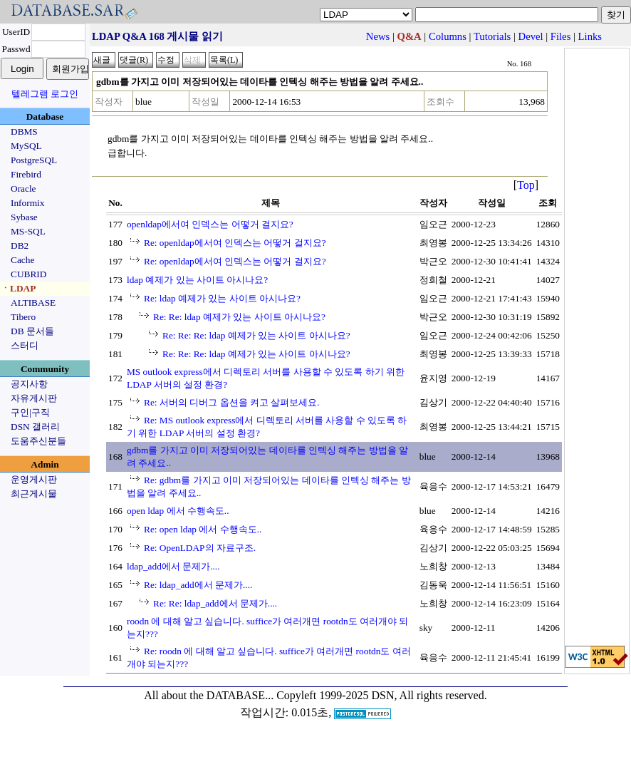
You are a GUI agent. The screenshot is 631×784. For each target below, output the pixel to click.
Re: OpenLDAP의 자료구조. (200, 547)
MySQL (26, 145)
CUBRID (28, 274)
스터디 (24, 345)
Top (526, 185)
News (378, 36)
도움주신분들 (38, 440)
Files (561, 36)
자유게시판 (34, 398)
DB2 (19, 245)
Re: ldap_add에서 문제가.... (198, 584)
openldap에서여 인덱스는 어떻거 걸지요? (210, 224)
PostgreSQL (34, 160)
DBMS (24, 131)
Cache (22, 259)
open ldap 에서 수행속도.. (178, 510)
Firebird (26, 174)
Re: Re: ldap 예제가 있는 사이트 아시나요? (239, 316)
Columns (447, 36)
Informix (27, 202)
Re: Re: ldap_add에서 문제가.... (215, 603)
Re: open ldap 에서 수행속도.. (202, 529)
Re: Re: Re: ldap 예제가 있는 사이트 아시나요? (256, 335)
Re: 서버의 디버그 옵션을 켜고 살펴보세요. (232, 402)
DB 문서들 (32, 331)
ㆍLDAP (18, 288)
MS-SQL (28, 231)
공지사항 (29, 383)
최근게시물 (34, 493)
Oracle (23, 188)
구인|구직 (30, 412)
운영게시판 (34, 479)
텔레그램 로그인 (44, 93)
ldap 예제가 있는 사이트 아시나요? (197, 279)
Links (590, 36)
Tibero (23, 316)
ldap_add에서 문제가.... (173, 566)
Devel (530, 36)
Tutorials (492, 36)
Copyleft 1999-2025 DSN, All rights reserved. (381, 695)
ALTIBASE (33, 302)
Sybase (24, 217)
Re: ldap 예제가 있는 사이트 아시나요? (222, 298)
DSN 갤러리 (35, 426)
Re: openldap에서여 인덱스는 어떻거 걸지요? (235, 242)
